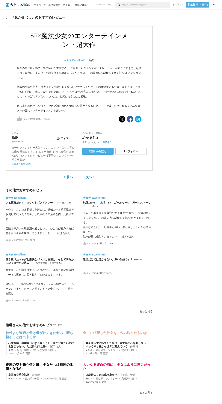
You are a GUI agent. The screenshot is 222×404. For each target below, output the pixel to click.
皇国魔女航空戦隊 (18, 374)
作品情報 (106, 142)
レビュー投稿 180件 (21, 164)
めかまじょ (90, 138)
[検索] (118, 5)
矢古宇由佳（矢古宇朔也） (49, 263)
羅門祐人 (55, 346)
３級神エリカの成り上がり (101, 374)
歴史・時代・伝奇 (27, 350)
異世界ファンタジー (107, 350)
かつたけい (93, 142)
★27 (10, 350)
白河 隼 (134, 346)
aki (141, 259)
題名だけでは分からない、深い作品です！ (108, 259)
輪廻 (92, 60)
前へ (68, 177)
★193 (89, 350)
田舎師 (36, 374)
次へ (90, 177)
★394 (11, 378)
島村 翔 (66, 203)
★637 (89, 378)
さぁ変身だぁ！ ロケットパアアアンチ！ (30, 202)
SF (19, 378)
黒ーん (95, 206)
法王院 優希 (127, 374)
